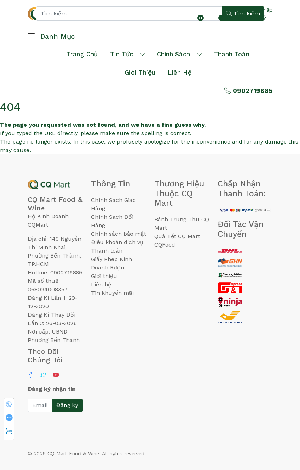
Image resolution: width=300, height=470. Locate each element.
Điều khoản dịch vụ (117, 242)
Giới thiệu (104, 276)
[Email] (40, 405)
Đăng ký (67, 405)
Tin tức (121, 54)
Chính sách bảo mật (118, 233)
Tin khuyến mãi (112, 293)
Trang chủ (82, 54)
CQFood (164, 244)
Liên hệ (179, 72)
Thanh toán (106, 250)
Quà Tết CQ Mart (177, 236)
